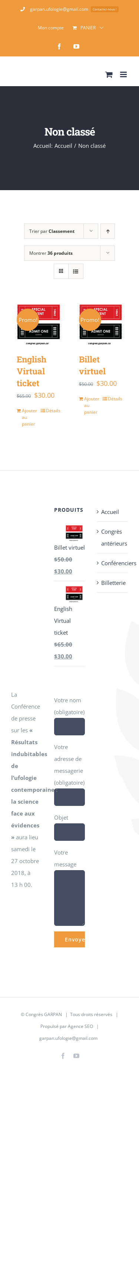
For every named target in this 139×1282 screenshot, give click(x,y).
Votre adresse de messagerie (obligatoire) (69, 771)
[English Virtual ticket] (38, 323)
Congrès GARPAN (44, 1014)
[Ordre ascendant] (107, 231)
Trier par (52, 231)
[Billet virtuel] (100, 323)
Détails (53, 410)
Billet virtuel (92, 365)
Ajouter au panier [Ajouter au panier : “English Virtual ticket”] (29, 417)
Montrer (51, 253)
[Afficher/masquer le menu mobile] (124, 74)
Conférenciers (112, 563)
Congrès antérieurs (112, 537)
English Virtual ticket (31, 371)
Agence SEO (80, 1026)
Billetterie (112, 582)
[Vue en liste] (76, 271)
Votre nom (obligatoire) (69, 713)
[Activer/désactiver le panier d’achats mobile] (109, 74)
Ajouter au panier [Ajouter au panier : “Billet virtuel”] (91, 405)
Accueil (110, 511)
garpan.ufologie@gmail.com (68, 1038)
